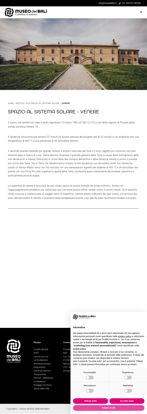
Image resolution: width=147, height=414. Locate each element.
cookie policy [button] (79, 348)
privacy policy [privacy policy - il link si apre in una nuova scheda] (124, 336)
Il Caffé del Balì (41, 349)
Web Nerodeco (42, 408)
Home (11, 104)
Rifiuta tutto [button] (90, 401)
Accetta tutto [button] (127, 401)
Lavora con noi (41, 356)
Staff (36, 353)
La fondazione (41, 360)
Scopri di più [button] (109, 408)
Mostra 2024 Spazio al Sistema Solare (38, 104)
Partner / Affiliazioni (43, 378)
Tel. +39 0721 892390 (130, 3)
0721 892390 (70, 367)
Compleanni (39, 381)
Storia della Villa (41, 388)
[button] (142, 316)
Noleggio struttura (43, 385)
